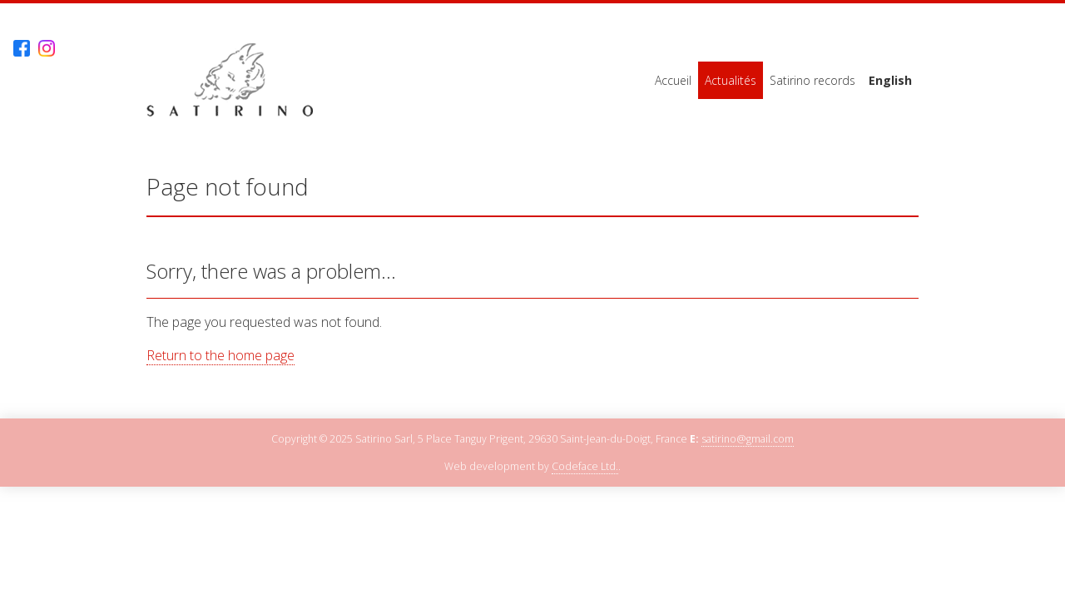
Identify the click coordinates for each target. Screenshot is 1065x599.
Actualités (730, 80)
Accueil (673, 80)
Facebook (21, 49)
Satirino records (812, 80)
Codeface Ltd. (585, 466)
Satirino (229, 80)
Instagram (46, 49)
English (890, 80)
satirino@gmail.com (747, 439)
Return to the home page (220, 355)
